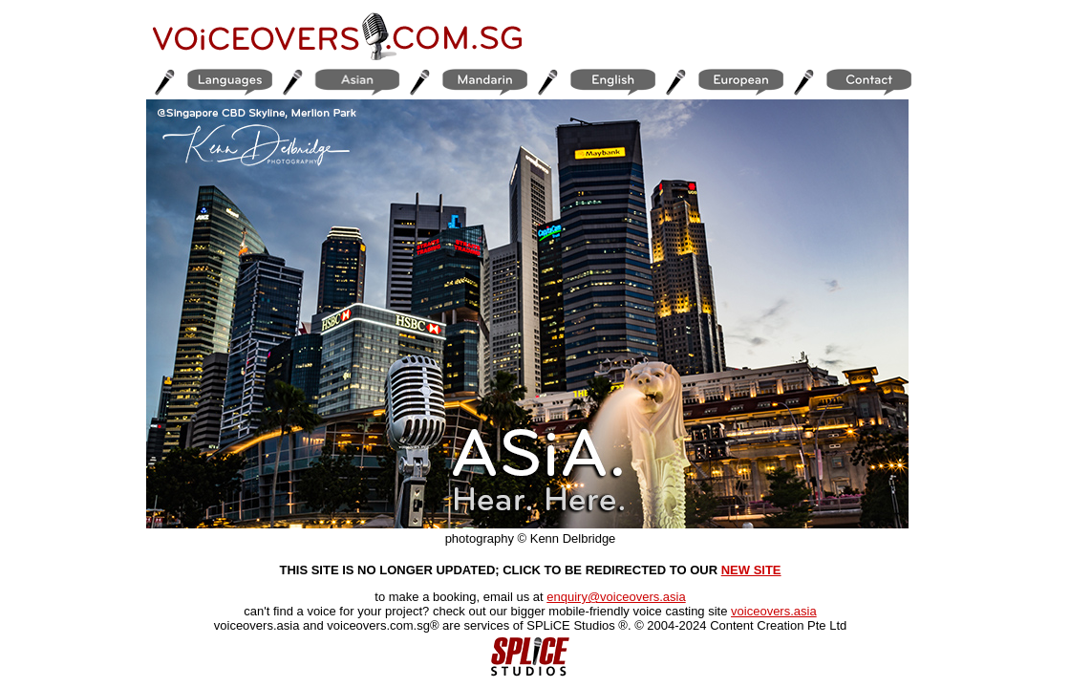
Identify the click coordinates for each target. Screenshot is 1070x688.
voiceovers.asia (774, 611)
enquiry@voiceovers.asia (615, 597)
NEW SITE (751, 570)
